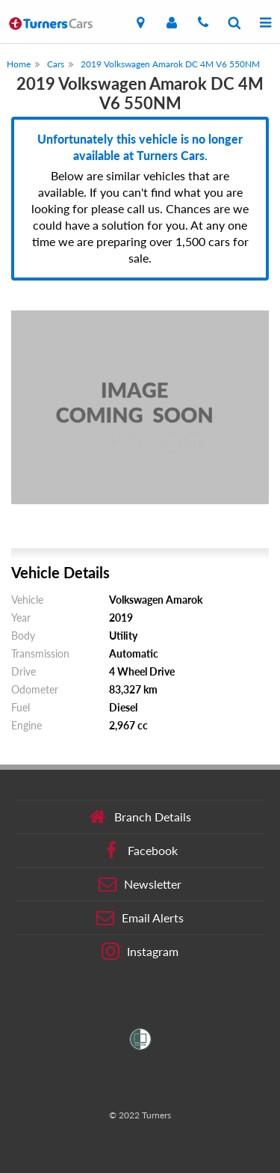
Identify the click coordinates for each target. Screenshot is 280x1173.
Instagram (140, 952)
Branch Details (140, 817)
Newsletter (140, 884)
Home (19, 64)
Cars (55, 64)
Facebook (140, 851)
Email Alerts (140, 918)
